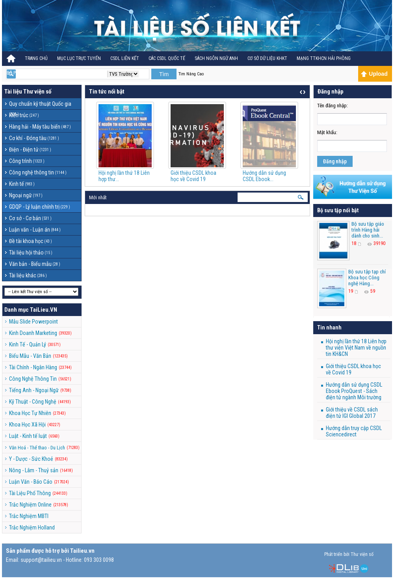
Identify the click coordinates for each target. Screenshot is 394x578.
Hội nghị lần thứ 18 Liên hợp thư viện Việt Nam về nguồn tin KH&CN (356, 347)
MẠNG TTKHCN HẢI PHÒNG (324, 58)
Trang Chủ (36, 58)
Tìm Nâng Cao (191, 74)
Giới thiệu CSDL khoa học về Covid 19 (193, 176)
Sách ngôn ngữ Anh (216, 58)
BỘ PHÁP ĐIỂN (20, 73)
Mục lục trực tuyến (79, 58)
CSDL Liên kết (124, 58)
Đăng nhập (335, 161)
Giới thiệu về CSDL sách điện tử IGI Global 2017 (352, 412)
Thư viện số (37, 91)
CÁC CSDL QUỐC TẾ (167, 58)
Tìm (164, 74)
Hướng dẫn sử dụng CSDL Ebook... (264, 176)
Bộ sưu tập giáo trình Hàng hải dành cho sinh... (367, 230)
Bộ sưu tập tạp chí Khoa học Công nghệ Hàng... (367, 277)
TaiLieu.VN (43, 309)
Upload (374, 74)
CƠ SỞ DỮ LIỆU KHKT (267, 58)
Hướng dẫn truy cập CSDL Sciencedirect (354, 431)
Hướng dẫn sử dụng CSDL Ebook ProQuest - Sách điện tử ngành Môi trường (354, 391)
